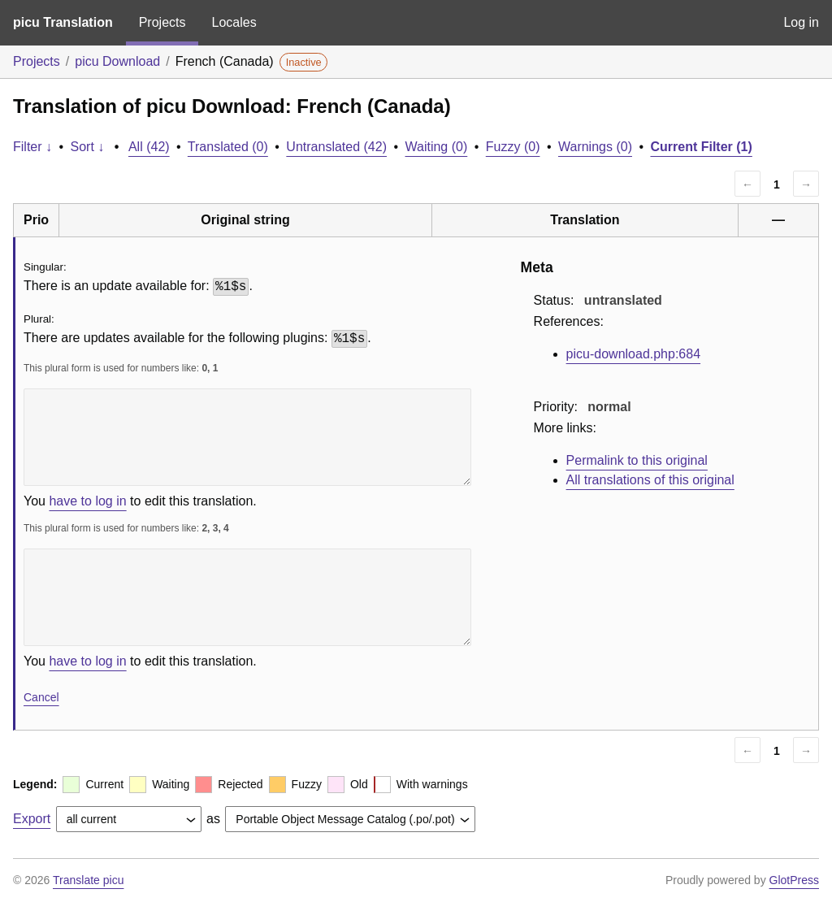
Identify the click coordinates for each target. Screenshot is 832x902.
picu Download (117, 61)
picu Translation (63, 22)
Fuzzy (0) (513, 147)
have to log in (87, 501)
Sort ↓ (88, 147)
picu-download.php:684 (633, 354)
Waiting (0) (436, 147)
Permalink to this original (637, 460)
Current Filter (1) (701, 147)
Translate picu (88, 880)
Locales (233, 22)
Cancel (41, 697)
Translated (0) (228, 147)
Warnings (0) (595, 147)
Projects (162, 22)
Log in (801, 22)
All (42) (149, 147)
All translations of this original (650, 480)
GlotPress (794, 880)
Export (31, 819)
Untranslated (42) (336, 147)
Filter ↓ (32, 147)
